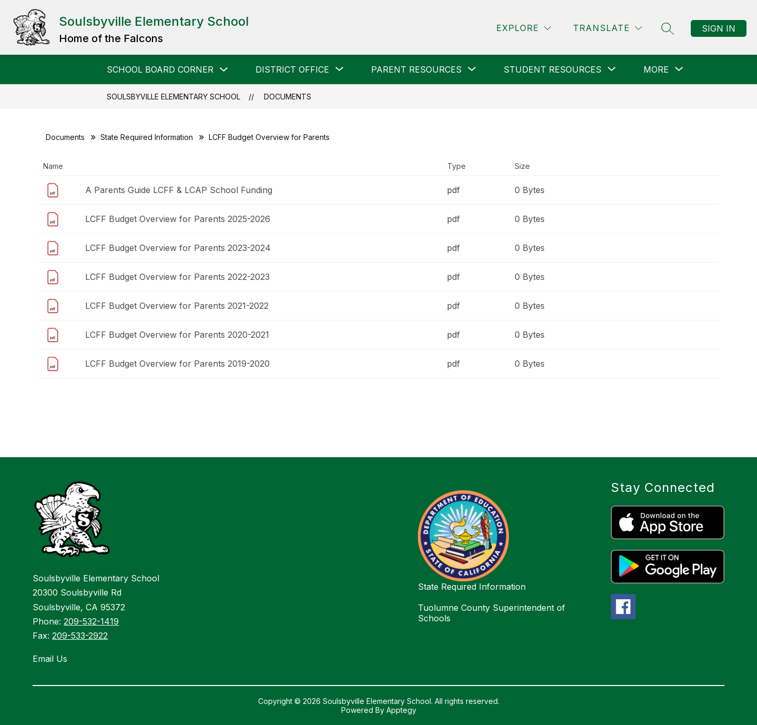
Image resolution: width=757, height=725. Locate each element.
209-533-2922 (80, 635)
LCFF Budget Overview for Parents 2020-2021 (177, 334)
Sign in (718, 28)
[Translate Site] (607, 28)
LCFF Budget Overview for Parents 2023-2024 (178, 248)
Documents (287, 96)
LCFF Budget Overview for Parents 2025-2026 (177, 219)
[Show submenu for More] (656, 69)
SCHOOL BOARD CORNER (160, 69)
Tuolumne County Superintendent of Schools (491, 612)
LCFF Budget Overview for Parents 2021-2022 (177, 305)
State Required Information (146, 137)
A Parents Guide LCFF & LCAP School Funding (178, 190)
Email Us (50, 658)
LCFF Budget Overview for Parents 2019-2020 (177, 363)
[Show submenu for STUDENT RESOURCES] (552, 69)
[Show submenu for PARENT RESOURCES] (416, 69)
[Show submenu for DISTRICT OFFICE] (292, 69)
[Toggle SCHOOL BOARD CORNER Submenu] (224, 70)
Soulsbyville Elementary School (173, 96)
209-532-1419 (91, 621)
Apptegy (401, 710)
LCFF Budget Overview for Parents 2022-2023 (177, 276)
